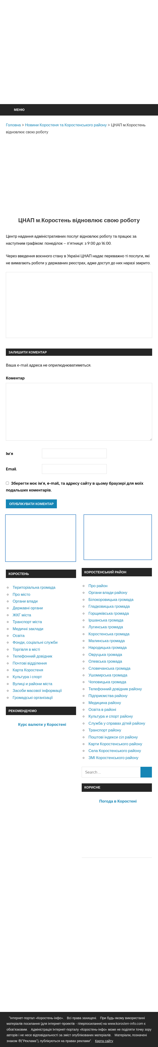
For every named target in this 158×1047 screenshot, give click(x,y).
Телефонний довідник (32, 656)
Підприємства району (108, 695)
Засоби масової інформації (37, 690)
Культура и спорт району (110, 716)
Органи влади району (107, 592)
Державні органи (28, 607)
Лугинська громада (105, 626)
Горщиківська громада (108, 613)
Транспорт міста (27, 621)
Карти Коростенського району (115, 743)
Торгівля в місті (26, 649)
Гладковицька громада (109, 606)
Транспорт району (104, 729)
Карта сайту (104, 1041)
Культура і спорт (27, 676)
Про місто (21, 594)
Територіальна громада (34, 587)
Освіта (19, 635)
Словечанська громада (109, 668)
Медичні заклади (28, 628)
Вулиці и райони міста (32, 683)
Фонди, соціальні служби (35, 642)
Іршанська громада (105, 620)
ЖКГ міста (22, 614)
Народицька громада (107, 647)
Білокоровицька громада (110, 599)
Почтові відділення (30, 663)
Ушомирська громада (107, 675)
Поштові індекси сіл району (113, 736)
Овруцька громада (105, 654)
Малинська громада (106, 640)
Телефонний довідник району (115, 688)
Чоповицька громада (107, 681)
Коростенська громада (108, 633)
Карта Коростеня (28, 669)
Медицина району (104, 702)
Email (11, 468)
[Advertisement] (82, 63)
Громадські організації (33, 697)
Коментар (15, 377)
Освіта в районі (102, 709)
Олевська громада (105, 661)
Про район (97, 585)
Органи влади (25, 601)
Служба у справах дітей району (116, 723)
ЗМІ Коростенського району (113, 757)
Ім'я (9, 453)
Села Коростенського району (114, 750)
